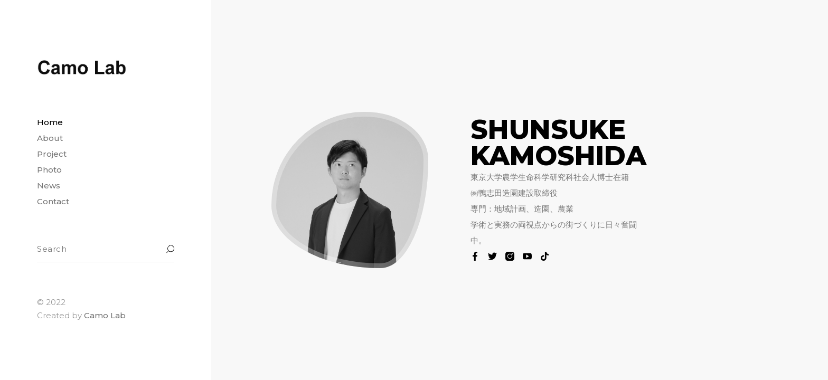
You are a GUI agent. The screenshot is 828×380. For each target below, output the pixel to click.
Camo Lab (105, 315)
